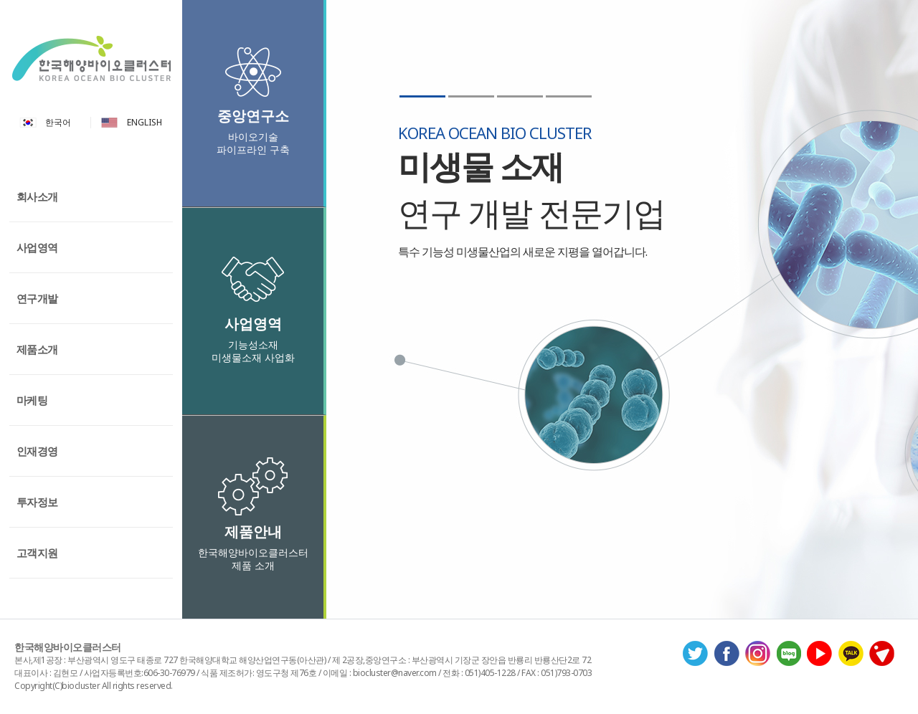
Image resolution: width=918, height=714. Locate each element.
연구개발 (37, 298)
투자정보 (37, 502)
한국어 (58, 122)
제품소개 (37, 349)
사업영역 (37, 247)
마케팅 (32, 400)
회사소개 (37, 196)
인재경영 (37, 451)
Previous (342, 432)
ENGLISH (144, 122)
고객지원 (37, 553)
